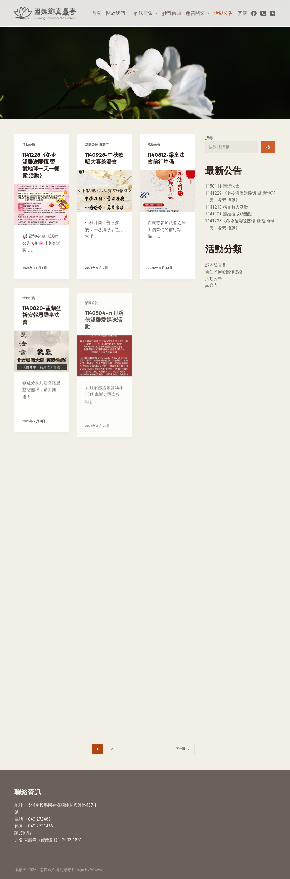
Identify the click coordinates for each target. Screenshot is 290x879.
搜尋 (209, 137)
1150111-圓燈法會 (222, 186)
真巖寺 (104, 144)
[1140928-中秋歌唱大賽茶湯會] (104, 191)
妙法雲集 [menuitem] (146, 13)
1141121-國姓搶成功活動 (228, 214)
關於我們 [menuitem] (118, 13)
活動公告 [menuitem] (223, 13)
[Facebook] (254, 13)
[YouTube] (273, 13)
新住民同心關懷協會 (224, 271)
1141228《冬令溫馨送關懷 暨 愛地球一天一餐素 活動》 (40, 165)
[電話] (263, 13)
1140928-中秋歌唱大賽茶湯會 (104, 158)
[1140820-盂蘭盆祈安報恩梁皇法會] (41, 366)
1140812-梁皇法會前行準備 (166, 158)
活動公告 (28, 144)
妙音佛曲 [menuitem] (171, 13)
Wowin (96, 869)
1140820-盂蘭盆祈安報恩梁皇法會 (41, 330)
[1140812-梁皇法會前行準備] (167, 191)
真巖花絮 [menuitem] (247, 13)
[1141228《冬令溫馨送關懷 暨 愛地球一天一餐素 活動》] (41, 204)
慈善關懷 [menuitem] (198, 13)
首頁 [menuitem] (96, 13)
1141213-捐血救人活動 (226, 207)
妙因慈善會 (215, 264)
